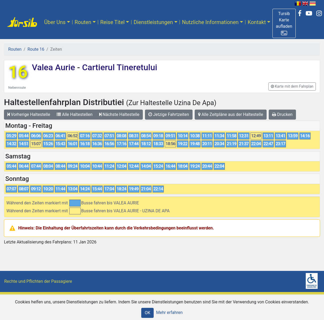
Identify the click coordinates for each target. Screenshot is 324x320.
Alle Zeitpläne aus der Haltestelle (230, 114)
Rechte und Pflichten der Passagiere (38, 281)
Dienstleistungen (153, 22)
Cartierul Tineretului (118, 67)
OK (147, 312)
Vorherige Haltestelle (28, 114)
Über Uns (55, 22)
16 (18, 72)
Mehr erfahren (169, 312)
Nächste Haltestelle (119, 114)
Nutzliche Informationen (210, 22)
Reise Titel (112, 22)
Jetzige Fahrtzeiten (168, 114)
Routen (83, 22)
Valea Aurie (54, 67)
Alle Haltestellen (74, 114)
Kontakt (257, 22)
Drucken (282, 114)
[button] (284, 23)
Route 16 (36, 49)
